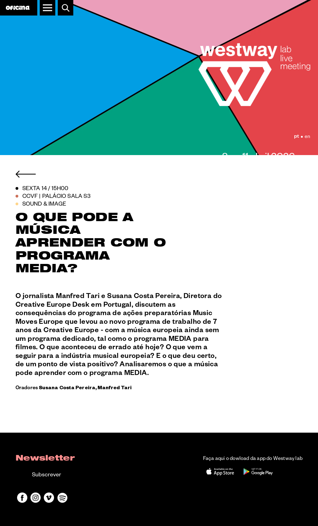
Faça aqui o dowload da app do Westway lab (252, 459)
